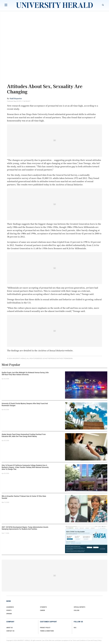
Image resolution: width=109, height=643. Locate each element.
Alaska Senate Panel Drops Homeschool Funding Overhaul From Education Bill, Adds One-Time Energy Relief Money (24, 435)
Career (42, 610)
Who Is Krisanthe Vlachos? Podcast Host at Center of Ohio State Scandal (24, 497)
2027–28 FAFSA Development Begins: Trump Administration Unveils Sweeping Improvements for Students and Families (25, 528)
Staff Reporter (16, 98)
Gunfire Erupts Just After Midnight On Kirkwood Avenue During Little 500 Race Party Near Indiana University (25, 374)
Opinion (9, 613)
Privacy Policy (97, 640)
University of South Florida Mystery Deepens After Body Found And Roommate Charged (25, 404)
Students (43, 607)
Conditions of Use (85, 640)
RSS (75, 627)
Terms (75, 640)
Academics (10, 607)
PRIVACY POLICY (45, 627)
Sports (8, 610)
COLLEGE (76, 610)
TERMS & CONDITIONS (47, 631)
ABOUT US (9, 627)
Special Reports (79, 607)
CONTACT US (10, 631)
